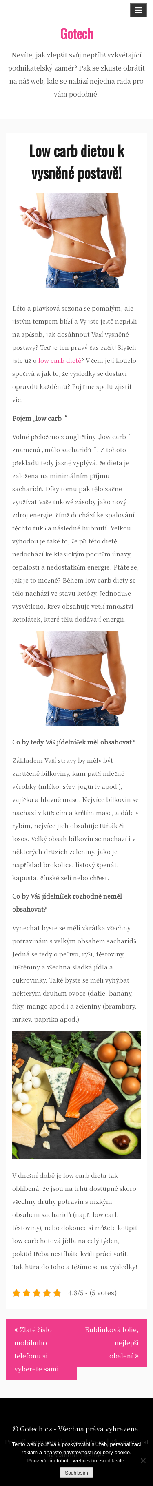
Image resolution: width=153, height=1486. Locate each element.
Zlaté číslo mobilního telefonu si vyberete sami (36, 1349)
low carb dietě (59, 360)
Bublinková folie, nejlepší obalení (112, 1342)
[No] (143, 1460)
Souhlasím (76, 1473)
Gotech (76, 33)
